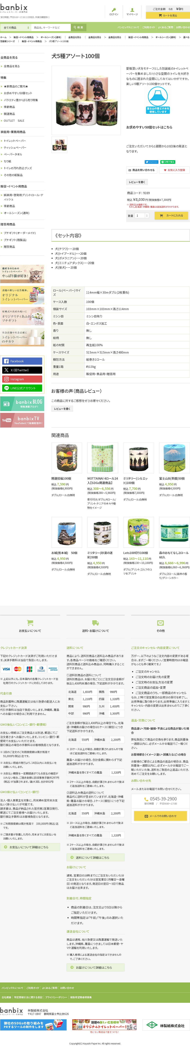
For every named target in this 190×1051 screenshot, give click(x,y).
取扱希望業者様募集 (81, 997)
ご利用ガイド (148, 27)
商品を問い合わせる (142, 170)
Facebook (17, 361)
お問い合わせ (183, 27)
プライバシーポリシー (56, 997)
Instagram (17, 379)
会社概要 (6, 997)
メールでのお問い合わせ (160, 816)
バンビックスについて (128, 27)
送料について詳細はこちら (92, 857)
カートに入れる (171, 215)
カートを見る (168, 15)
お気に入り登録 (174, 170)
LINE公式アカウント (23, 388)
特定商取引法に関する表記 (28, 997)
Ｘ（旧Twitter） (19, 370)
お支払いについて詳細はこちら (29, 847)
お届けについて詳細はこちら (94, 967)
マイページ (132, 12)
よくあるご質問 (165, 27)
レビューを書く (137, 182)
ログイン (114, 12)
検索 (78, 27)
